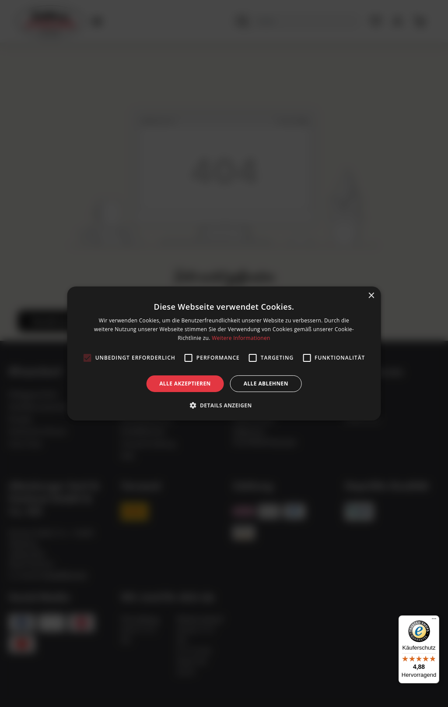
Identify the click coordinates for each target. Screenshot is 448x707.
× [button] (371, 296)
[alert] (224, 353)
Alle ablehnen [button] (266, 383)
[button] (224, 405)
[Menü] (434, 620)
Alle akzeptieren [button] (185, 383)
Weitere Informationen (241, 338)
